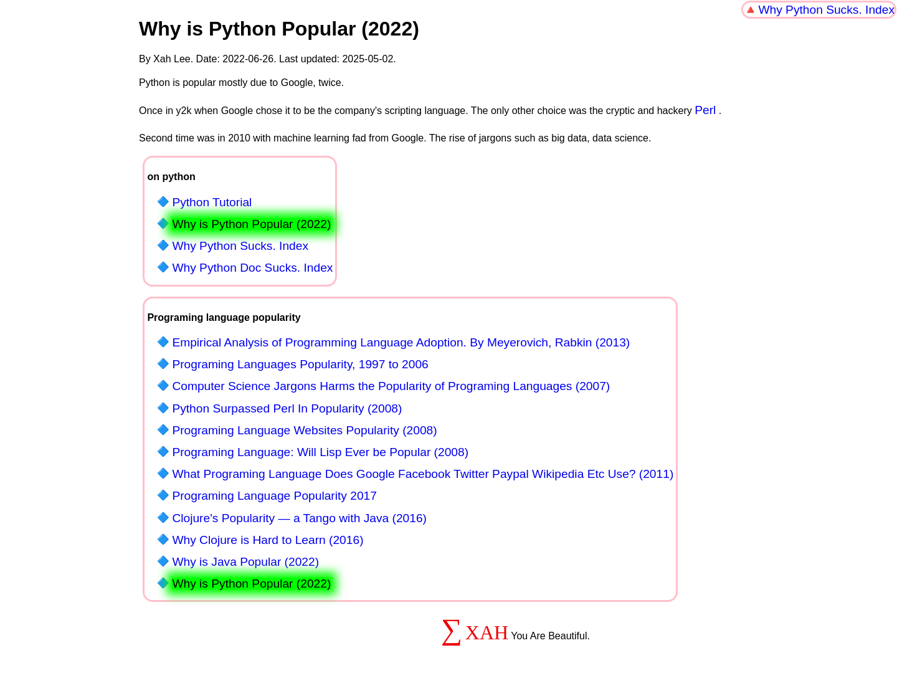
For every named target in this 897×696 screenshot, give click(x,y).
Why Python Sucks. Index (826, 9)
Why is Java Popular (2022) (245, 562)
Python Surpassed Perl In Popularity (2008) (287, 408)
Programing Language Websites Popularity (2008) (304, 430)
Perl (705, 110)
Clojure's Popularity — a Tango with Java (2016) (299, 518)
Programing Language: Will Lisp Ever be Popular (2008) (320, 452)
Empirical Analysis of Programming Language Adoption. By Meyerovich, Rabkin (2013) (401, 342)
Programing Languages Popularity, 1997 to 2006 (300, 364)
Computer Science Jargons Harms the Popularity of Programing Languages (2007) (391, 386)
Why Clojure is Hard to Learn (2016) (267, 540)
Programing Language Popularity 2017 (274, 496)
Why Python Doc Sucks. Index (252, 268)
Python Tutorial (212, 202)
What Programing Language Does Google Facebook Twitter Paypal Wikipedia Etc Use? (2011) (422, 474)
